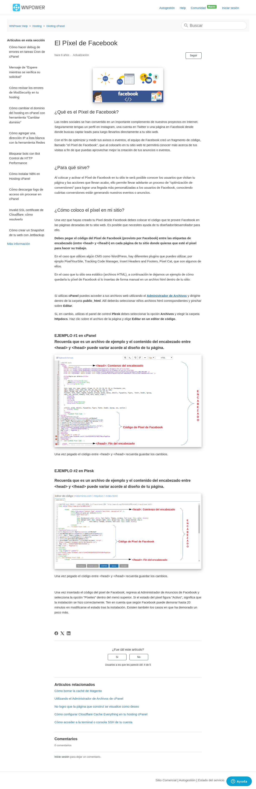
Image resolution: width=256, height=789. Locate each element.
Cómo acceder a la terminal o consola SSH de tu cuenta (93, 722)
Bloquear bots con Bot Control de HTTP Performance (24, 158)
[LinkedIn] (68, 633)
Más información (18, 243)
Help (183, 8)
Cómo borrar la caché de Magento (78, 691)
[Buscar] (214, 25)
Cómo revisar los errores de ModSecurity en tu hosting (26, 92)
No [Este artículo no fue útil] (138, 657)
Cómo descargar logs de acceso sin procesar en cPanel (26, 194)
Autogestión (167, 8)
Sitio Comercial (166, 780)
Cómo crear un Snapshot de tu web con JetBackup (26, 232)
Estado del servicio (211, 780)
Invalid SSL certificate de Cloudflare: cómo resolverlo (26, 214)
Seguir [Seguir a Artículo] (193, 55)
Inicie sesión (61, 756)
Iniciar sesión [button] (230, 8)
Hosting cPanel (55, 26)
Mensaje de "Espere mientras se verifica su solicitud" (24, 72)
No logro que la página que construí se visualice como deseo (96, 706)
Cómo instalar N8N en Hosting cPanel (24, 176)
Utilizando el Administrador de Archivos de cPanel (88, 698)
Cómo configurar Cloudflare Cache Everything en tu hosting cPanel (100, 714)
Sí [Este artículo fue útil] (117, 657)
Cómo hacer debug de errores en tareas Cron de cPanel (27, 51)
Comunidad (204, 7)
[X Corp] (62, 633)
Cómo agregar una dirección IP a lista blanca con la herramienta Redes (27, 137)
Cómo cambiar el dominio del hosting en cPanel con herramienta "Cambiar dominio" (27, 115)
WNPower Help (18, 26)
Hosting (37, 26)
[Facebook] (56, 633)
